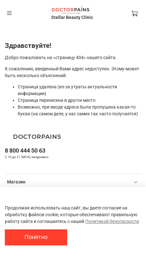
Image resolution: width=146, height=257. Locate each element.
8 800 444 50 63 (25, 150)
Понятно (36, 237)
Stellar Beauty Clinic (72, 17)
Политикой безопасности (112, 221)
